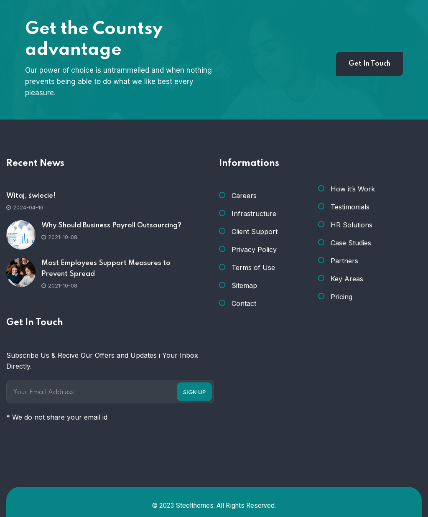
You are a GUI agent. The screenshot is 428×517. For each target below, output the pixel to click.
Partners (344, 261)
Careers (244, 195)
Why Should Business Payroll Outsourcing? (111, 225)
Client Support (255, 231)
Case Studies (351, 243)
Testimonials (350, 207)
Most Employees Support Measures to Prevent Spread (106, 269)
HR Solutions (351, 225)
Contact (244, 303)
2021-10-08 (59, 237)
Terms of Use (253, 267)
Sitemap (244, 285)
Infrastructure (254, 213)
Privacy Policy (254, 249)
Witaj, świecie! (31, 195)
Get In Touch (369, 63)
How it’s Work (353, 189)
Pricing (341, 297)
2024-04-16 (24, 207)
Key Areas (347, 279)
